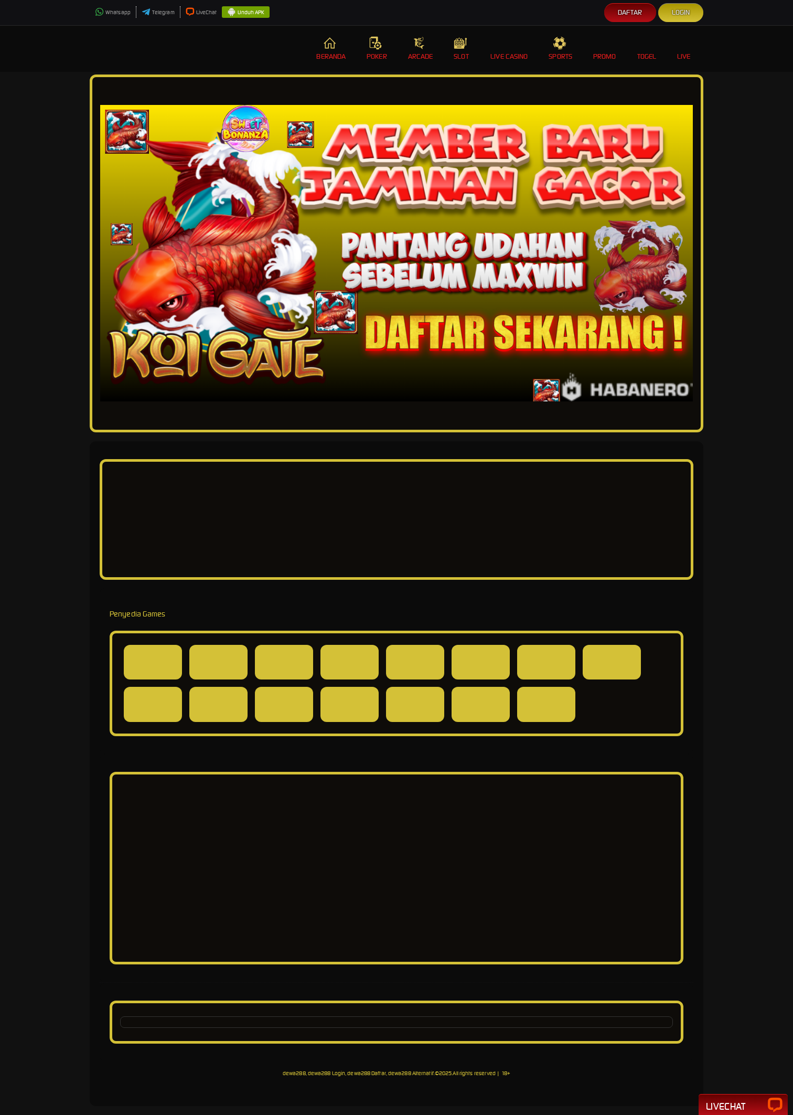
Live (685, 48)
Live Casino (509, 48)
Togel (647, 48)
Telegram (158, 12)
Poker (377, 48)
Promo (604, 48)
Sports (560, 48)
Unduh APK (245, 12)
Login (681, 12)
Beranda (331, 48)
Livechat (743, 1105)
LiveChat (201, 12)
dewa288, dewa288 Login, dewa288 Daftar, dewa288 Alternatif (358, 1073)
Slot (461, 48)
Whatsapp (113, 12)
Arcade (420, 48)
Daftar (630, 12)
